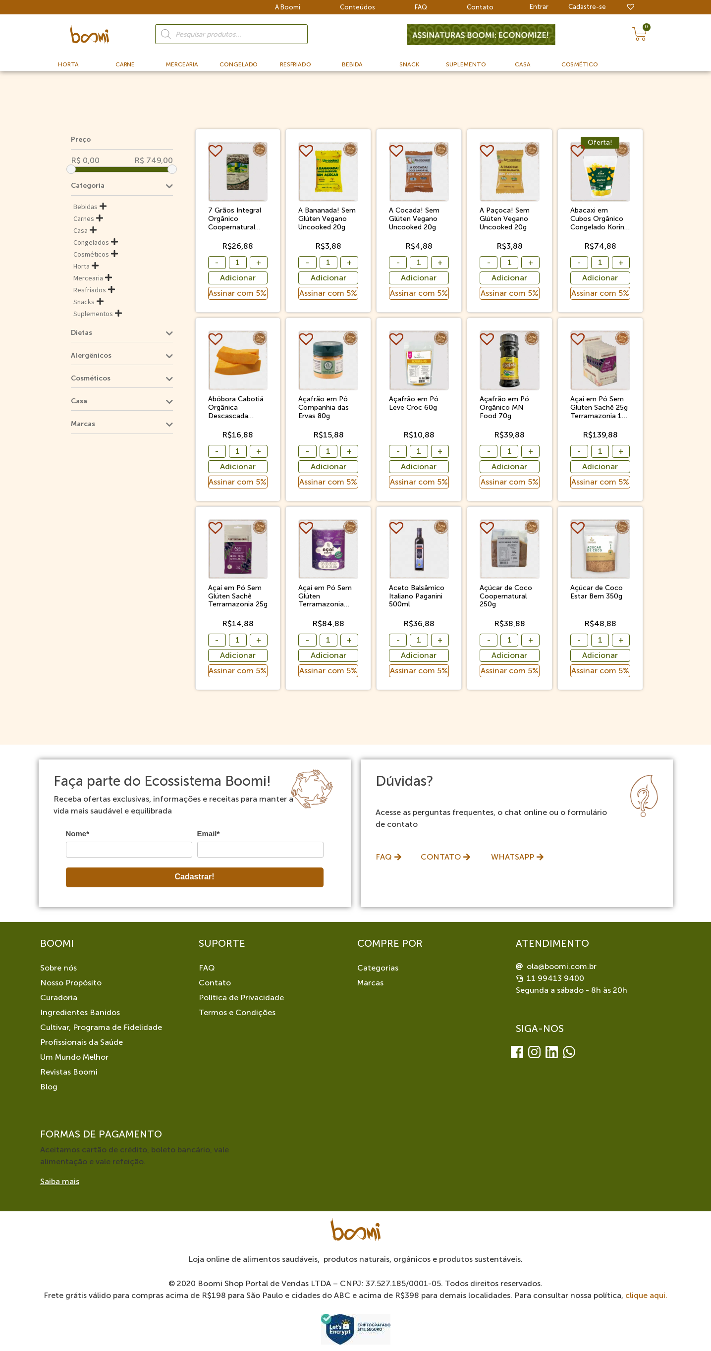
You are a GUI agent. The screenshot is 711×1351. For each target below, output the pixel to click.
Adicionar (238, 277)
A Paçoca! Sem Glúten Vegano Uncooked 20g (505, 219)
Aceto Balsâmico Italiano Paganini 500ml (416, 596)
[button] (217, 151)
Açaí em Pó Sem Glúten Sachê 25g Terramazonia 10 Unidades (599, 407)
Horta (81, 266)
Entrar (539, 6)
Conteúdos (357, 7)
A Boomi (287, 7)
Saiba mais (59, 1181)
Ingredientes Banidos (80, 1012)
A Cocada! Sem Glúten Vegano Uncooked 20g (414, 219)
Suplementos (93, 313)
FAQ (421, 7)
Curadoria (58, 997)
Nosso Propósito (71, 982)
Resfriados (89, 289)
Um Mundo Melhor (74, 1057)
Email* (208, 833)
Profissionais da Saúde (81, 1042)
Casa (80, 230)
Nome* (78, 833)
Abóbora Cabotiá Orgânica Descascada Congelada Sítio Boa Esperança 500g (236, 407)
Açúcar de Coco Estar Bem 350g (596, 592)
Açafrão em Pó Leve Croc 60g (413, 403)
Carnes (83, 218)
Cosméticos (91, 254)
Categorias (377, 968)
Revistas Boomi (69, 1072)
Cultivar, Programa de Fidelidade (101, 1027)
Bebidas (85, 206)
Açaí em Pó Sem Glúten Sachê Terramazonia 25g (238, 596)
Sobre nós (58, 968)
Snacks (84, 301)
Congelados (91, 242)
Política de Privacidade (241, 997)
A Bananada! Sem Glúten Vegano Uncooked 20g (327, 219)
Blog (48, 1086)
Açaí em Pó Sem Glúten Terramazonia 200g (325, 596)
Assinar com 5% (238, 293)
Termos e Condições (237, 1012)
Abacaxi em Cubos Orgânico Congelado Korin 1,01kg (597, 219)
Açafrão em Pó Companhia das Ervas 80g (323, 407)
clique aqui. (646, 1295)
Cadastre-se (587, 6)
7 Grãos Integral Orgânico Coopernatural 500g (234, 219)
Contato (480, 7)
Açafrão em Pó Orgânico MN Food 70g (504, 407)
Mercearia (88, 277)
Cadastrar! (194, 876)
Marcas (370, 982)
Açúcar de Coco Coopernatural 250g (506, 596)
